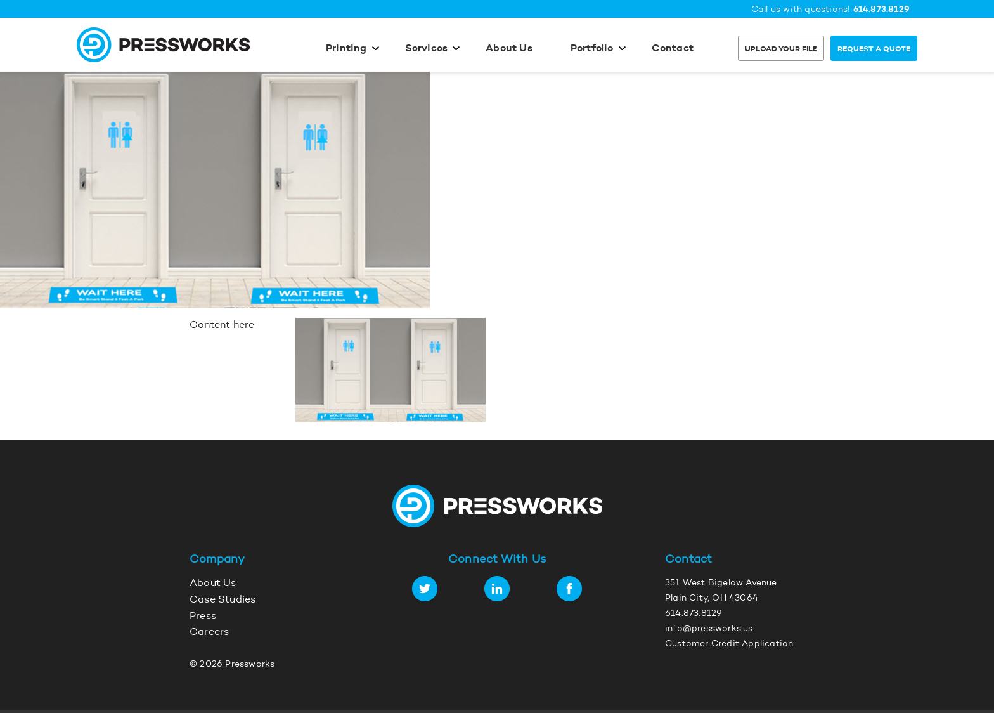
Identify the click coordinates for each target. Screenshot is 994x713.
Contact (673, 49)
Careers (209, 632)
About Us (509, 49)
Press (203, 617)
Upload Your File (781, 49)
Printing (346, 49)
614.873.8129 (881, 10)
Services (426, 49)
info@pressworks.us (709, 629)
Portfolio (592, 49)
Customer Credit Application (729, 644)
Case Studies (222, 600)
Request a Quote (873, 49)
